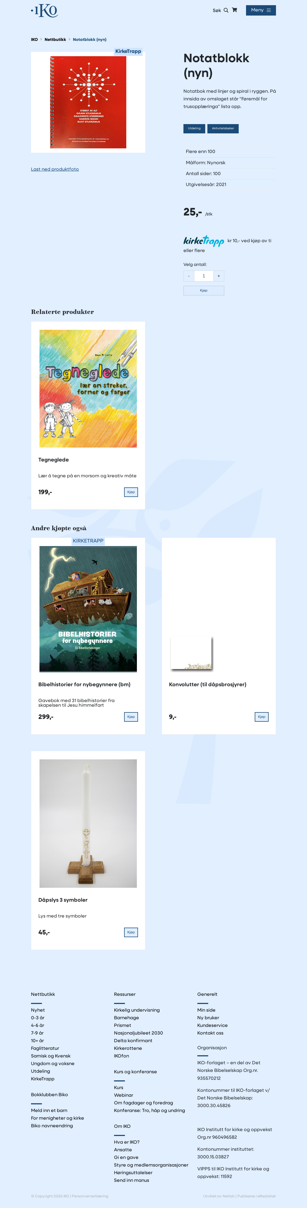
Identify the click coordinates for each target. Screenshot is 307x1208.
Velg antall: (195, 265)
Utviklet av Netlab (219, 1196)
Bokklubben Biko (49, 1095)
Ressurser (125, 994)
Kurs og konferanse (135, 1072)
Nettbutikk (55, 40)
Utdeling (194, 128)
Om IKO (122, 1127)
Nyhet (38, 1010)
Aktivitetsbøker (223, 128)
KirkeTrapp (43, 1079)
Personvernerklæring (90, 1196)
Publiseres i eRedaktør (256, 1196)
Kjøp (203, 290)
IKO (34, 40)
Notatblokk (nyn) (89, 40)
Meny (257, 10)
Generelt (207, 994)
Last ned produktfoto (55, 169)
